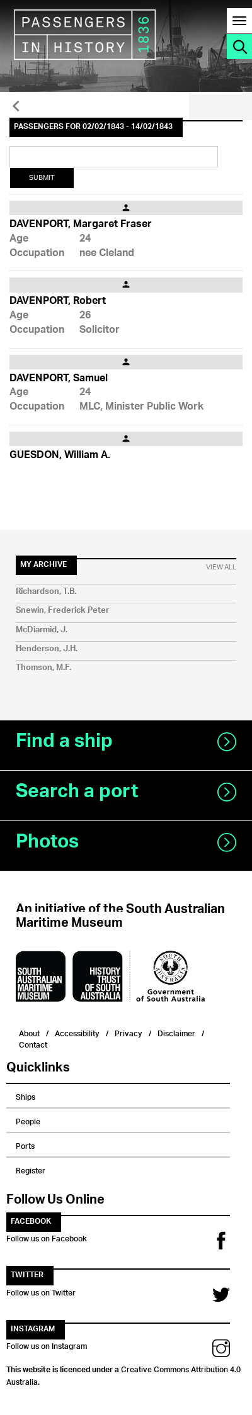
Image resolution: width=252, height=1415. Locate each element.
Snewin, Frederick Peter (62, 610)
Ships (25, 1095)
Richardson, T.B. (46, 592)
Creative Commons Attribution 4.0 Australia (123, 1374)
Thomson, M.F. (43, 668)
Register (30, 1169)
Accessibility (77, 1032)
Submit (42, 178)
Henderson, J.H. (46, 649)
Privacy (128, 1032)
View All (221, 567)
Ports (25, 1144)
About (29, 1032)
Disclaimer (176, 1032)
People (28, 1120)
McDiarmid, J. (41, 630)
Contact (33, 1043)
